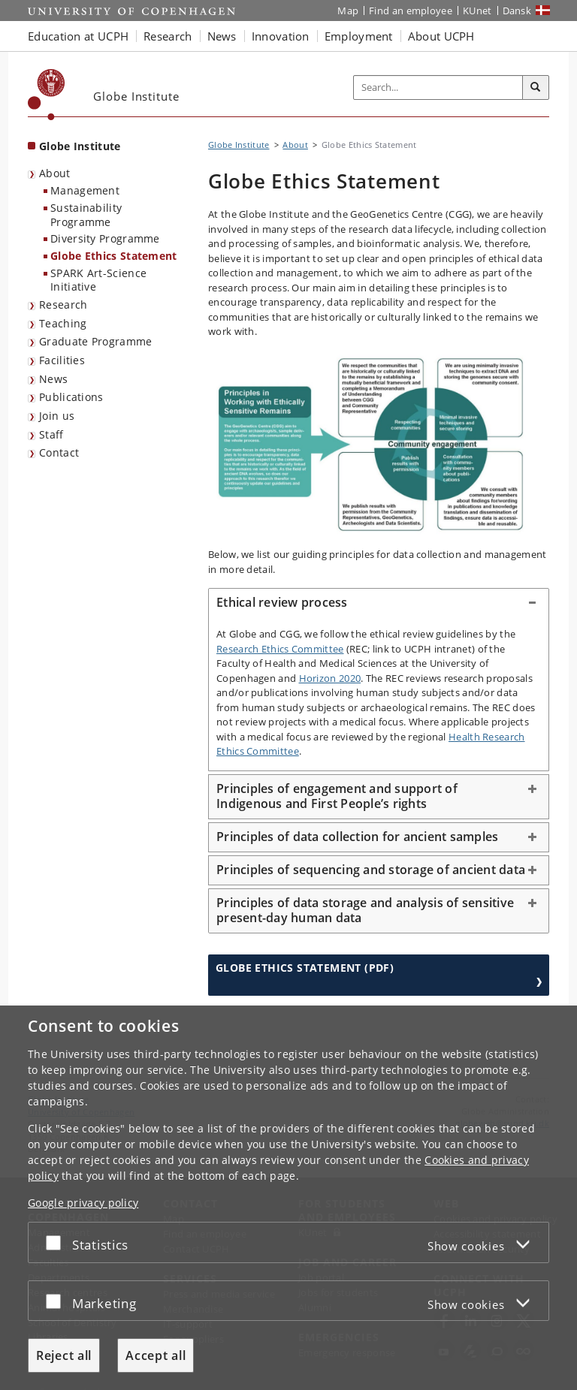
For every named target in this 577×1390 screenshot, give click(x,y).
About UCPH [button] (441, 36)
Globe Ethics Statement (113, 256)
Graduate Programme (95, 341)
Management (84, 190)
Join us (56, 416)
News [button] (222, 36)
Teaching (62, 323)
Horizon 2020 (330, 678)
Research (63, 304)
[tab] (378, 603)
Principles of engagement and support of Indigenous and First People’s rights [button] (337, 796)
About (55, 173)
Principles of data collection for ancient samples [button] (357, 836)
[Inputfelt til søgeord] (438, 88)
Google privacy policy (83, 1203)
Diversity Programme (105, 238)
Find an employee (410, 10)
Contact (59, 452)
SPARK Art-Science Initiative (98, 280)
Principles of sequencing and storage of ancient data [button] (370, 869)
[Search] (535, 88)
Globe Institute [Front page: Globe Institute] (80, 146)
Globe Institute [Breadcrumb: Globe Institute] (239, 144)
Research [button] (167, 36)
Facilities (62, 360)
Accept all (155, 1355)
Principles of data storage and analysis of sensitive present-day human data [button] (365, 910)
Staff (51, 434)
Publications (71, 397)
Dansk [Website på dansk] (517, 10)
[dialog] (288, 1198)
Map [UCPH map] (347, 10)
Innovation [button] (281, 36)
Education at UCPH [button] (78, 36)
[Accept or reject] (57, 1242)
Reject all (64, 1355)
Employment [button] (359, 36)
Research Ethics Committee (280, 649)
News (53, 379)
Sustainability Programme (86, 215)
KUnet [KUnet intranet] (477, 10)
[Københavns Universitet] (46, 94)
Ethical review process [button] (282, 602)
